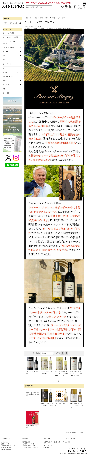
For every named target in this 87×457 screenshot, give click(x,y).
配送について (5, 444)
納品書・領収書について (8, 449)
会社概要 (67, 442)
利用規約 (46, 447)
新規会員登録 (26, 442)
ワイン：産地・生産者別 (36, 18)
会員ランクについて (28, 444)
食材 (4, 89)
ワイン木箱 (6, 93)
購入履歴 (80, 7)
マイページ (70, 7)
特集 (4, 55)
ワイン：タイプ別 (8, 33)
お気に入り (75, 7)
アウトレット (7, 60)
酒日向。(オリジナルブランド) (12, 72)
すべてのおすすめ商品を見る (75, 432)
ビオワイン (6, 51)
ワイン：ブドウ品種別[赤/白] (9, 42)
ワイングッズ (7, 64)
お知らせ (62, 7)
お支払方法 (4, 442)
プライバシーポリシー (50, 445)
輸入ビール (6, 84)
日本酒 (5, 80)
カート (83, 7)
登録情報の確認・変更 (28, 445)
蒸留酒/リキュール (8, 76)
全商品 (26, 18)
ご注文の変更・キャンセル (9, 445)
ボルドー (54, 18)
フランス (47, 18)
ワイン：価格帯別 (8, 47)
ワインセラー (7, 68)
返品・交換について (7, 447)
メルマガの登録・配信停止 (30, 447)
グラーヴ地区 (61, 18)
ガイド (66, 7)
